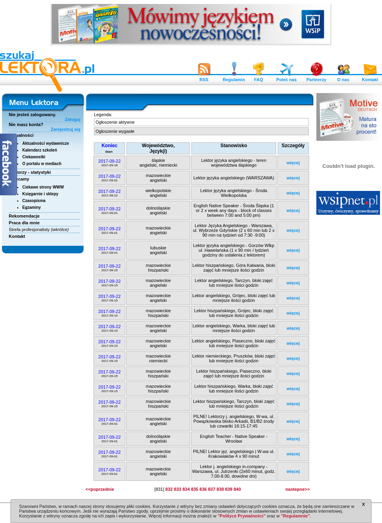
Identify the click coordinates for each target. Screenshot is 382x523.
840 (237, 489)
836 (203, 489)
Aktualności (21, 135)
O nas (343, 77)
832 (169, 489)
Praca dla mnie (24, 222)
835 (194, 489)
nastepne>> (297, 489)
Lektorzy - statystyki (30, 172)
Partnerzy (316, 77)
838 (220, 489)
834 (185, 489)
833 (177, 489)
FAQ (259, 77)
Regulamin (233, 77)
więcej (293, 162)
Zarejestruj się (65, 129)
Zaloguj (72, 119)
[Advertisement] (348, 340)
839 (228, 489)
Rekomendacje (24, 216)
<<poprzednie (100, 489)
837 (211, 489)
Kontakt (370, 77)
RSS (204, 77)
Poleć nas (286, 77)
